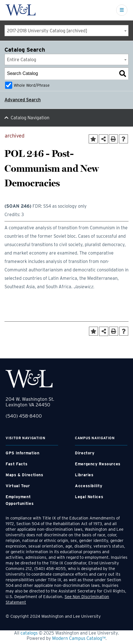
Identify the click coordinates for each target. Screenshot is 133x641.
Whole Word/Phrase (32, 85)
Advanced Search (22, 99)
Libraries (84, 475)
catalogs (29, 633)
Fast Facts (16, 464)
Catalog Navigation (30, 117)
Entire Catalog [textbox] (21, 59)
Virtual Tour (18, 486)
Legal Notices (89, 497)
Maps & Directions (24, 475)
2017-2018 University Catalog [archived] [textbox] (47, 30)
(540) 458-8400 (24, 416)
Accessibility (88, 486)
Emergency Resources (98, 464)
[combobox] (66, 30)
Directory (85, 453)
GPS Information (22, 453)
